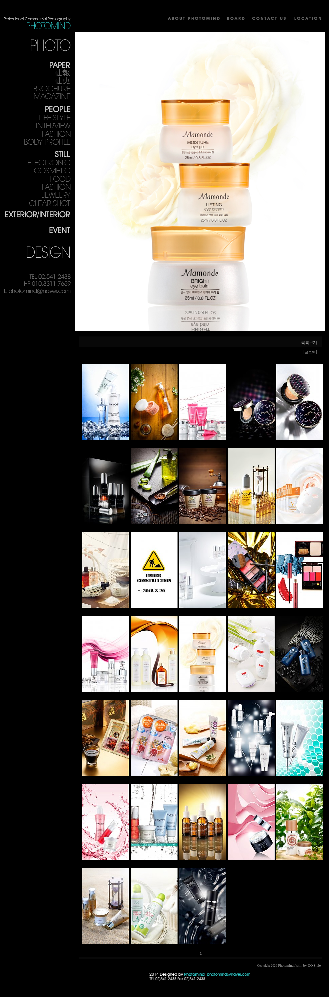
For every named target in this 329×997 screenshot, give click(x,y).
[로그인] (310, 352)
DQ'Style (314, 965)
